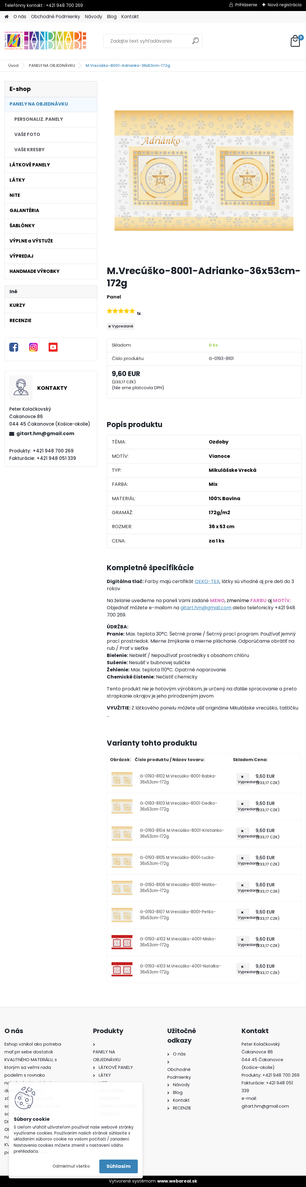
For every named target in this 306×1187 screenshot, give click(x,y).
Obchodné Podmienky (55, 16)
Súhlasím (118, 1166)
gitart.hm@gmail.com (45, 433)
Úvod (13, 65)
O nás (19, 16)
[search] (195, 43)
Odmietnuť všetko (71, 1166)
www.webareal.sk (177, 1181)
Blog (112, 16)
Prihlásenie (246, 5)
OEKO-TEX (207, 581)
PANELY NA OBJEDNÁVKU (52, 65)
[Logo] (45, 41)
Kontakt (130, 16)
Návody (93, 16)
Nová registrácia (285, 5)
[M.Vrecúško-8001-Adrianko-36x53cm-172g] (204, 170)
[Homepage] (6, 17)
